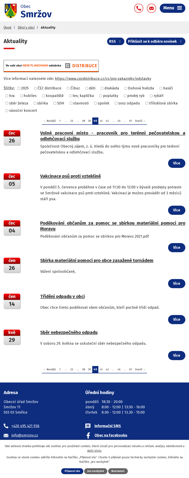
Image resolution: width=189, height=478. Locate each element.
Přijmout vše (72, 471)
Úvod (7, 28)
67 (130, 121)
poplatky (110, 96)
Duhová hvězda (141, 89)
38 (83, 121)
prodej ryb (135, 96)
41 (101, 121)
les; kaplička (83, 96)
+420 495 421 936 (25, 427)
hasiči (168, 89)
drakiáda (111, 89)
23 (71, 121)
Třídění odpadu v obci (62, 297)
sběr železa (18, 104)
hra (12, 96)
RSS (115, 42)
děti (92, 89)
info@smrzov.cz (24, 436)
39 (89, 121)
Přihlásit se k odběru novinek (155, 42)
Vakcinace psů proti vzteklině (70, 177)
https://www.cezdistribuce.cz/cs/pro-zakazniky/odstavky (103, 79)
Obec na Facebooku (110, 436)
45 (119, 121)
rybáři (158, 96)
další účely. (94, 450)
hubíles (30, 96)
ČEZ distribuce (49, 89)
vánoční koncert (23, 111)
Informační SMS (107, 427)
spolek (103, 104)
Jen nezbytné (96, 471)
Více (176, 164)
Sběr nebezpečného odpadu (69, 333)
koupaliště (55, 96)
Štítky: (9, 89)
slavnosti (81, 104)
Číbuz (75, 89)
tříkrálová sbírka (163, 104)
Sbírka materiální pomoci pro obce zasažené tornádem (96, 261)
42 (107, 121)
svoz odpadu (129, 104)
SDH (60, 104)
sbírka (42, 104)
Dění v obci (26, 28)
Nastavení (118, 471)
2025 (25, 89)
